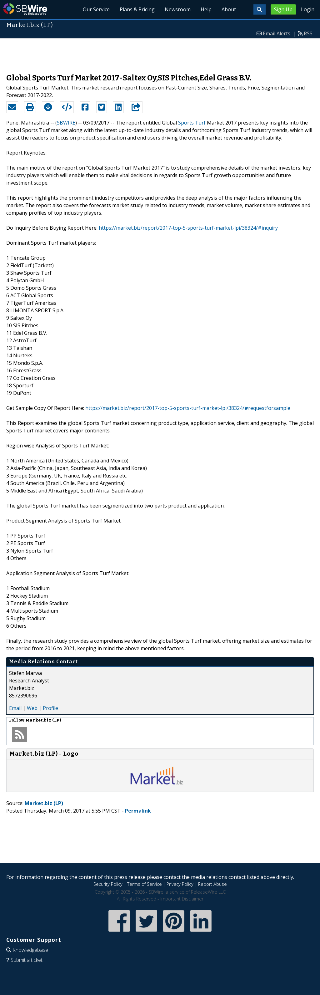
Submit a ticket (26, 960)
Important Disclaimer (181, 899)
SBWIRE (66, 122)
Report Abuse (212, 884)
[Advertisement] (160, 53)
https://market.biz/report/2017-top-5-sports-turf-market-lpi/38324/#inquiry (188, 227)
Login (307, 9)
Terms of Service (144, 884)
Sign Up (283, 9)
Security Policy (107, 884)
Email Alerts (276, 33)
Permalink (138, 810)
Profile (50, 708)
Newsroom (178, 9)
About (229, 9)
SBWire (25, 9)
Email (15, 708)
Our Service (96, 9)
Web (32, 708)
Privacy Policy (180, 884)
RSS (308, 33)
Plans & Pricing (137, 9)
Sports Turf (192, 122)
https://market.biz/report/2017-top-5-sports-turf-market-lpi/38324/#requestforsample (187, 408)
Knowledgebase (30, 950)
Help (206, 9)
